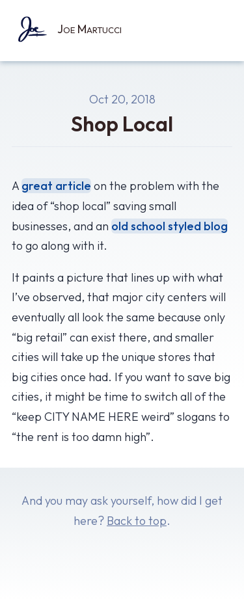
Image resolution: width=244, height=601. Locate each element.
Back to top (137, 520)
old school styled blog (169, 226)
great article (56, 185)
